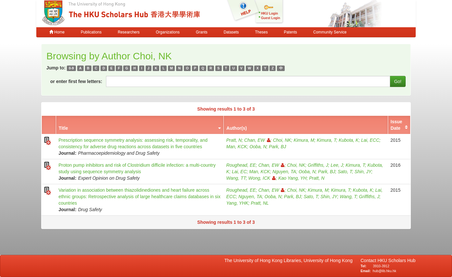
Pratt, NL (260, 203)
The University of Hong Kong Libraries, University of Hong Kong (289, 260)
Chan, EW (257, 140)
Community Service (330, 32)
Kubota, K (349, 140)
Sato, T (345, 171)
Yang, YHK (237, 203)
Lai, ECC (370, 140)
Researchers (128, 32)
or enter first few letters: (76, 81)
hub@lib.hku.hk (384, 271)
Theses (261, 32)
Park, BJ (277, 146)
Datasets (231, 32)
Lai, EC (239, 171)
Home (57, 32)
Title (63, 128)
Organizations (168, 32)
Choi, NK (282, 140)
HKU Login (269, 13)
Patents (290, 32)
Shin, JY (362, 171)
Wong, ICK (262, 178)
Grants (202, 32)
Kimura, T (326, 140)
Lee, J (337, 165)
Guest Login (270, 18)
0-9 (71, 68)
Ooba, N (257, 146)
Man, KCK (236, 146)
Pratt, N (234, 140)
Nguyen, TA (284, 171)
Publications (91, 32)
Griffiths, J (318, 165)
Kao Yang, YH (292, 178)
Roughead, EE (241, 165)
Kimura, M (303, 140)
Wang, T (348, 196)
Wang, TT (236, 178)
